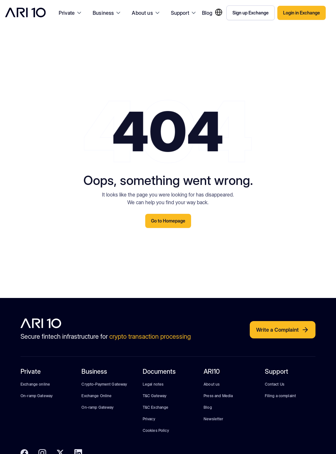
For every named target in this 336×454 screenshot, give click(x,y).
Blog (207, 13)
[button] (71, 13)
